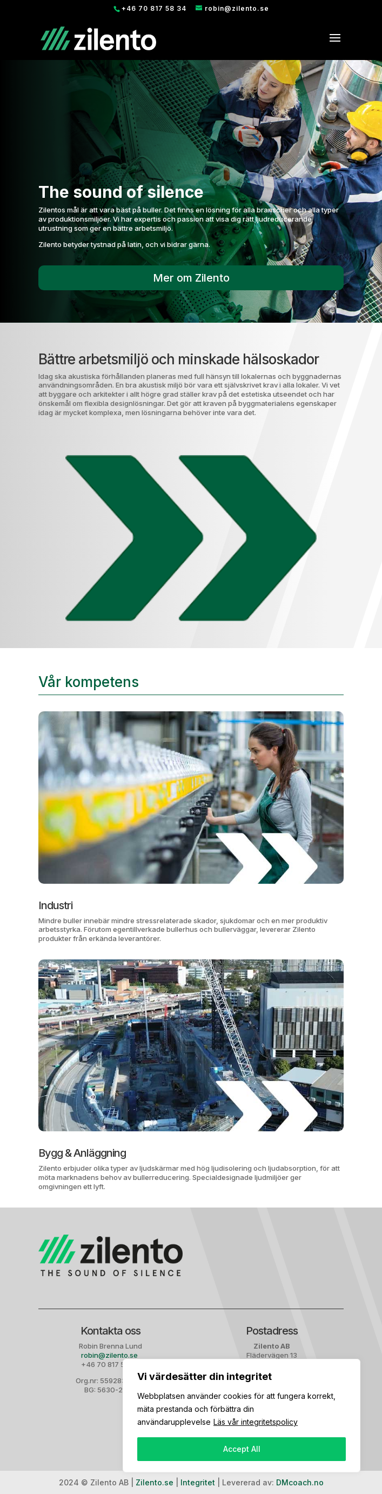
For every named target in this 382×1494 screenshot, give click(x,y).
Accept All (241, 1448)
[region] (241, 1415)
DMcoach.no (300, 1482)
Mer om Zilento (191, 277)
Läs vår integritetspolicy (255, 1421)
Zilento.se (154, 1482)
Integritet (197, 1482)
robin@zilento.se (110, 1355)
